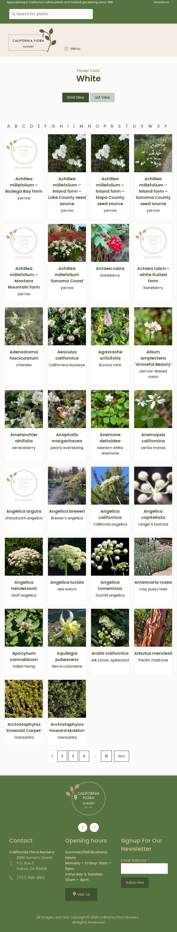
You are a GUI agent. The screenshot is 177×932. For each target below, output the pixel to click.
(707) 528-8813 (30, 877)
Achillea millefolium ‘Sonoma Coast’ (67, 275)
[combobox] (51, 14)
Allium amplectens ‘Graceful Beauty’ (153, 358)
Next (121, 756)
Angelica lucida (67, 582)
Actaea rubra (110, 268)
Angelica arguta (23, 511)
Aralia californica (110, 653)
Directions (161, 2)
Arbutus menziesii (153, 653)
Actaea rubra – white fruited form (153, 275)
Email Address (135, 860)
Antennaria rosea (153, 582)
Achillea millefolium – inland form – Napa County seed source (110, 191)
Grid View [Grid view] (75, 97)
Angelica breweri (67, 511)
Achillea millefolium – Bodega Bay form (23, 185)
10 (106, 756)
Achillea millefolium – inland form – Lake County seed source (67, 191)
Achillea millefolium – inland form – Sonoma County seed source (153, 191)
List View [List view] (102, 97)
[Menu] (72, 48)
